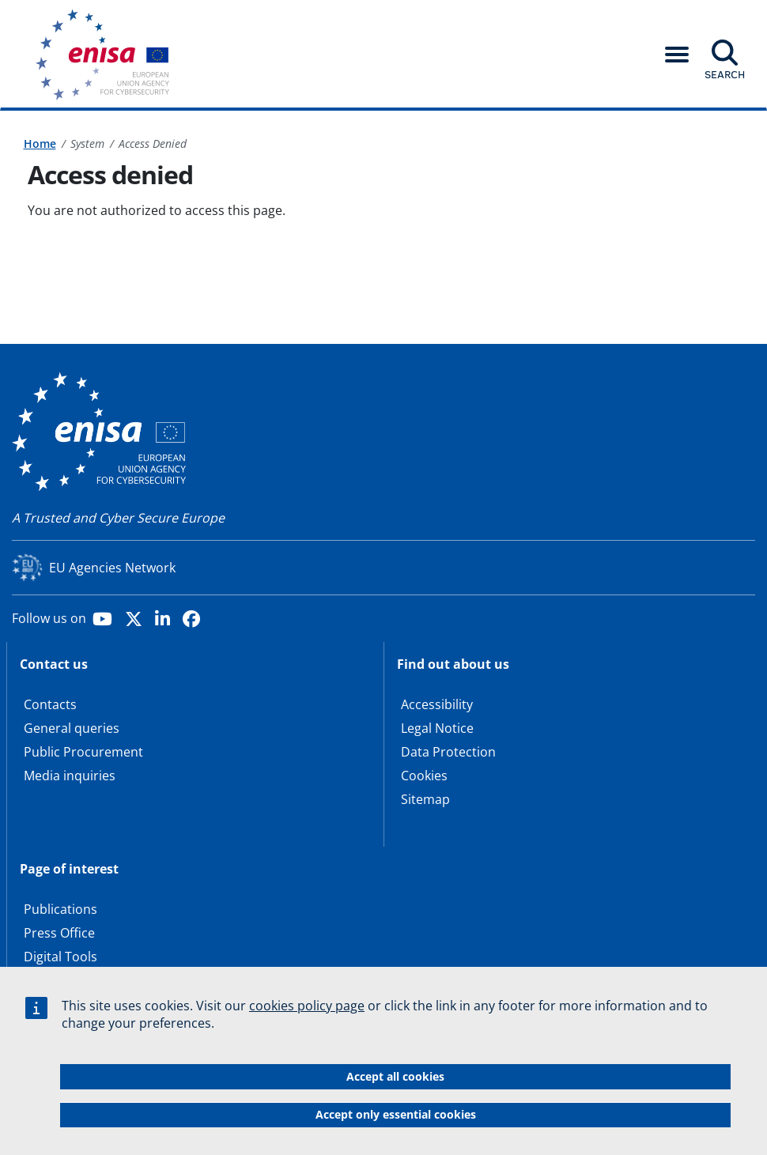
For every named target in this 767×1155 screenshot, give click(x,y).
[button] (677, 54)
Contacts (50, 704)
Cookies (424, 775)
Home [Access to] (40, 143)
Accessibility (437, 704)
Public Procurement (83, 752)
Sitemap (425, 799)
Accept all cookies (395, 1083)
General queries (71, 728)
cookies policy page (307, 1012)
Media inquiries (69, 775)
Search (725, 74)
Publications (60, 909)
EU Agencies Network (112, 567)
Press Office (59, 933)
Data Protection (448, 752)
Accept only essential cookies (395, 1121)
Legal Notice (437, 728)
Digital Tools (60, 956)
